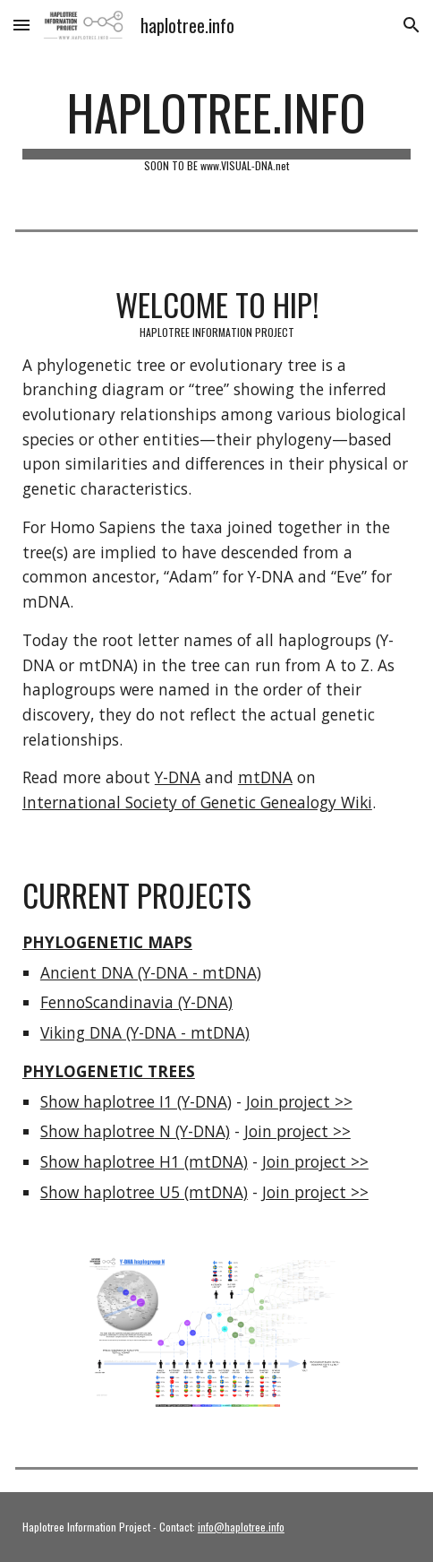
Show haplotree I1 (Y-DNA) (136, 1101)
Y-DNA (177, 777)
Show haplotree (97, 1131)
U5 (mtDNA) (201, 1192)
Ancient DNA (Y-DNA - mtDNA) (150, 972)
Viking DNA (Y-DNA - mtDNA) (145, 1032)
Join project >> (299, 1101)
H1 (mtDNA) (201, 1161)
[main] (216, 127)
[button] (21, 24)
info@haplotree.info (241, 1526)
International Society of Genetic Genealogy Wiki (197, 802)
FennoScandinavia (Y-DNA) (136, 1002)
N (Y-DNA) (192, 1131)
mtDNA (265, 777)
